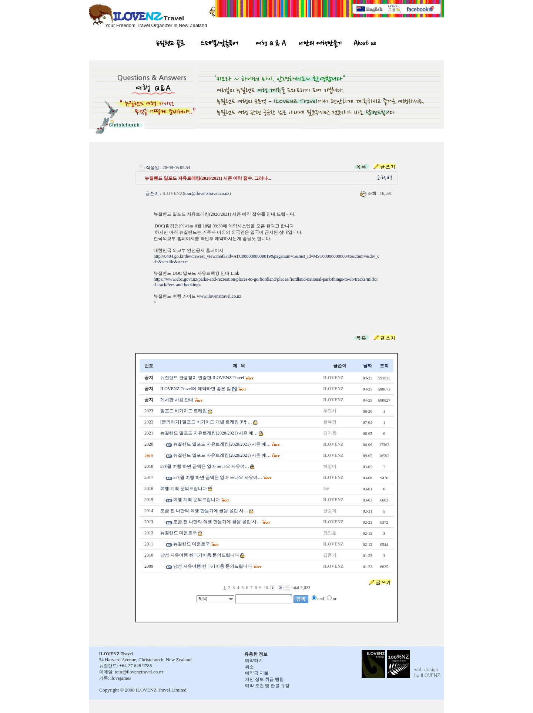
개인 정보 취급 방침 (264, 679)
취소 (249, 666)
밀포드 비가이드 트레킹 (183, 410)
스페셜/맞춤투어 (219, 44)
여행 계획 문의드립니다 (183, 488)
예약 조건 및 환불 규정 (267, 685)
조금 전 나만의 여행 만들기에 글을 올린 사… (204, 510)
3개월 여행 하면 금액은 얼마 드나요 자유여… (204, 466)
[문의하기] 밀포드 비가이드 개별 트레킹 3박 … (206, 422)
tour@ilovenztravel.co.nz (206, 193)
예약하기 (254, 660)
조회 (384, 365)
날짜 (367, 365)
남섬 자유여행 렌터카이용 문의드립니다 (199, 555)
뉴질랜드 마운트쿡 (178, 532)
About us (364, 44)
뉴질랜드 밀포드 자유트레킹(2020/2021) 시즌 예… (209, 433)
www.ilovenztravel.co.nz (219, 296)
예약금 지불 (256, 673)
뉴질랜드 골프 (170, 44)
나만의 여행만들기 (320, 44)
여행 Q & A (271, 44)
